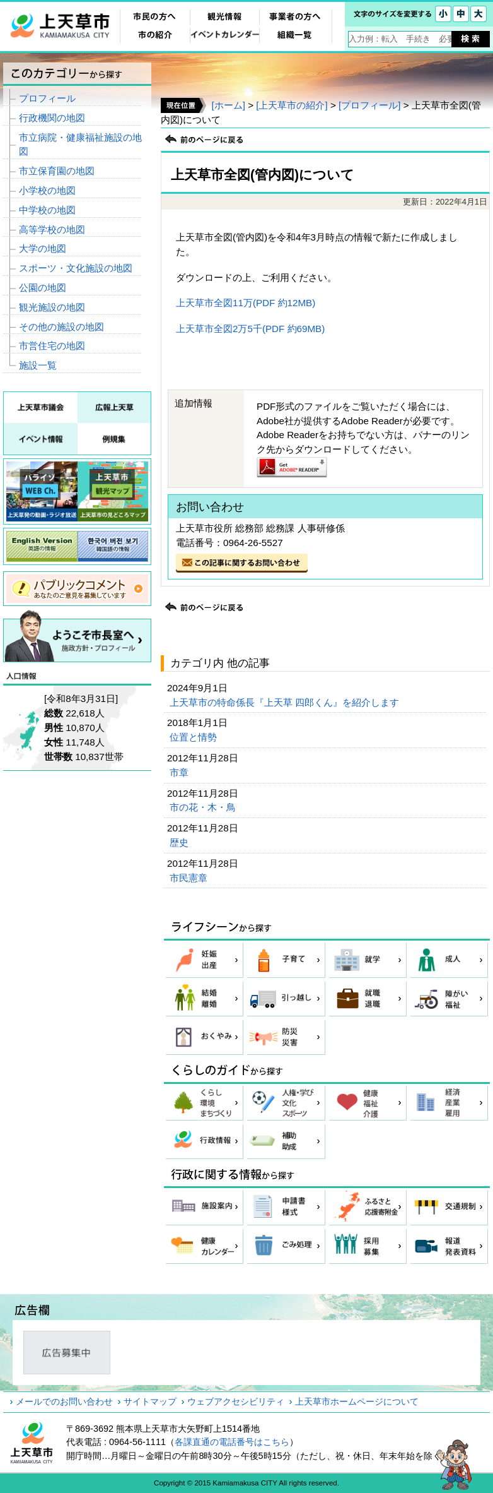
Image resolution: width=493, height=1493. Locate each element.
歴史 (180, 842)
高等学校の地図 (52, 229)
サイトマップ (150, 1401)
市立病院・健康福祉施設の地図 (80, 144)
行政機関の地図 (52, 117)
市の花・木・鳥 (204, 807)
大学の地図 (42, 248)
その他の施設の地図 (61, 326)
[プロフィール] (369, 105)
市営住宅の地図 (52, 345)
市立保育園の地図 (57, 170)
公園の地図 (42, 287)
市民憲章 (190, 877)
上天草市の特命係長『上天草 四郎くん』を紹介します (286, 702)
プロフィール (47, 98)
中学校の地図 (47, 210)
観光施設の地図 (52, 307)
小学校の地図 (47, 190)
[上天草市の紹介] (291, 105)
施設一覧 (38, 365)
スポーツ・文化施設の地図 (75, 268)
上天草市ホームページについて (357, 1401)
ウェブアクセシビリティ (235, 1401)
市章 (180, 772)
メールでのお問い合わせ (64, 1401)
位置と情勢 (194, 737)
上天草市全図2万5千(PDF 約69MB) (250, 328)
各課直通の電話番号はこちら (232, 1442)
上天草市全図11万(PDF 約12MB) (245, 302)
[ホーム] (228, 105)
